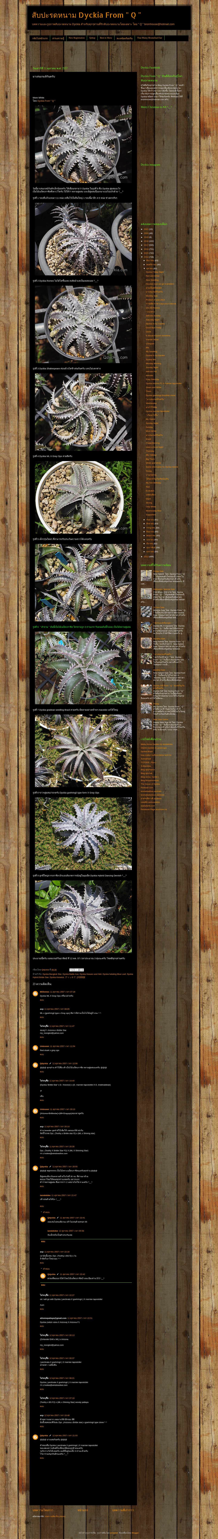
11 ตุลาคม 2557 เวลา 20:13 (62, 1109)
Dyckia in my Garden (155, 324)
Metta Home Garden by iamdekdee (157, 744)
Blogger (135, 1533)
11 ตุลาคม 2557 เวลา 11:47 (61, 1026)
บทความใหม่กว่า (43, 1510)
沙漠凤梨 (81, 977)
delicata (149, 375)
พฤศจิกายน (151, 264)
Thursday (150, 451)
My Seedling (151, 351)
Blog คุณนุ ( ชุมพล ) (150, 777)
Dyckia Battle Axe (71, 974)
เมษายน (150, 540)
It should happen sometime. (158, 336)
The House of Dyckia (150, 784)
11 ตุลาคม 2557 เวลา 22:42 (72, 1274)
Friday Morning (153, 443)
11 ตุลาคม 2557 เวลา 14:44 (61, 1081)
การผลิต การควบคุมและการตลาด (161, 304)
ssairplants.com (148, 806)
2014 (146, 257)
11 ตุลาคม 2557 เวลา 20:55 (65, 1166)
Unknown (44, 1046)
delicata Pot (151, 371)
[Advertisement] (85, 52)
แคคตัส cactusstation (150, 802)
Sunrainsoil (146, 759)
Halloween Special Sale (164, 589)
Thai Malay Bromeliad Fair (149, 38)
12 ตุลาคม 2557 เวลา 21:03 (65, 1435)
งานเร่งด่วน (151, 475)
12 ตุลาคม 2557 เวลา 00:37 (61, 1358)
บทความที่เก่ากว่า (123, 1510)
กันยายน (150, 520)
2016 (146, 249)
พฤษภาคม (151, 535)
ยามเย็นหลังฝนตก (154, 288)
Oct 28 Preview (153, 308)
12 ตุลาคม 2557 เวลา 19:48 (56, 1415)
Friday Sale (158, 571)
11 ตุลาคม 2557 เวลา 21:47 (64, 1195)
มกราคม (150, 551)
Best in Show (106, 38)
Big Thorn (150, 459)
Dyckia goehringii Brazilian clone (160, 395)
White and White (153, 463)
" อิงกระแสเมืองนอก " (162, 623)
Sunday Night (152, 367)
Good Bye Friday (153, 327)
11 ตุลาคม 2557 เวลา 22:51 (79, 1318)
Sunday (149, 427)
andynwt (114, 1533)
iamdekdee (45, 1195)
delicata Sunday (153, 316)
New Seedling (152, 280)
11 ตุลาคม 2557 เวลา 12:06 (65, 1063)
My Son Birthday (153, 483)
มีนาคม (150, 543)
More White (151, 431)
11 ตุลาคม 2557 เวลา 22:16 (56, 1252)
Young (149, 471)
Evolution (150, 491)
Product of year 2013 (155, 300)
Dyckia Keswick (57, 977)
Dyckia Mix (151, 359)
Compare (150, 344)
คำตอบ (46, 1212)
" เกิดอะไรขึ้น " (152, 415)
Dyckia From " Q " (46, 101)
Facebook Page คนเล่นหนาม (154, 809)
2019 (146, 237)
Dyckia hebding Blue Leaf (114, 974)
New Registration (77, 38)
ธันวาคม (150, 260)
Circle (148, 332)
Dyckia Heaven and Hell (90, 974)
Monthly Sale (152, 296)
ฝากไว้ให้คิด (151, 407)
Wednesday (151, 403)
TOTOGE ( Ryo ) (148, 762)
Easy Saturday (152, 379)
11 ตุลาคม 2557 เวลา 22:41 (72, 1218)
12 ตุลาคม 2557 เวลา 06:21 (61, 1378)
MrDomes (44, 992)
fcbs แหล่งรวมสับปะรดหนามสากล (156, 755)
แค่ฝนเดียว (151, 495)
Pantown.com (147, 788)
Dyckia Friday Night (155, 272)
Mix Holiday (151, 455)
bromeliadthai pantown (151, 791)
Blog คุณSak (146, 773)
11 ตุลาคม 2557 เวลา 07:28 (62, 992)
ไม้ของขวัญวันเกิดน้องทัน (157, 479)
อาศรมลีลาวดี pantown (151, 798)
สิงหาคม (150, 523)
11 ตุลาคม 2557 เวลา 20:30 (61, 1146)
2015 (146, 253)
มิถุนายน (150, 531)
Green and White (153, 387)
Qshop (92, 38)
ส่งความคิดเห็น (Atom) (55, 1516)
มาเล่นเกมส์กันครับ (154, 292)
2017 (146, 245)
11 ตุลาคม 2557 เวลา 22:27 (61, 1295)
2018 (146, 241)
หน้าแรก (83, 1510)
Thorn (148, 391)
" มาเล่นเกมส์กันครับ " (155, 399)
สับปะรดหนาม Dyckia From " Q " (86, 15)
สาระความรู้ (58, 38)
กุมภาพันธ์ (151, 547)
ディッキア (70, 977)
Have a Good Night (154, 447)
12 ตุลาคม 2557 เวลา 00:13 (61, 1335)
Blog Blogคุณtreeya (150, 780)
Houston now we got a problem (160, 284)
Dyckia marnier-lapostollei (157, 411)
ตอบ (42, 1000)
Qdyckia (44, 1063)
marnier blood (152, 339)
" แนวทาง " (151, 312)
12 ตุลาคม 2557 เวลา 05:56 (71, 1231)
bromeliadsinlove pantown (152, 795)
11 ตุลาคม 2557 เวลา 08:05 (56, 1009)
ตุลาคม (150, 268)
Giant (148, 499)
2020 (146, 233)
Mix (147, 347)
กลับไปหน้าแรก (40, 38)
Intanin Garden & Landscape (154, 748)
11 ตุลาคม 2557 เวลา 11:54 (62, 1046)
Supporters (151, 515)
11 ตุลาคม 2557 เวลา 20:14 (56, 1126)
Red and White (152, 276)
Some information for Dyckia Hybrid (162, 467)
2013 (146, 556)
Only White (151, 507)
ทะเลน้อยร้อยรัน (124, 38)
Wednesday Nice (153, 511)
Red (148, 487)
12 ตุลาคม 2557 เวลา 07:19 (61, 1398)
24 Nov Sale (158, 607)
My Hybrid (150, 419)
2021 (146, 229)
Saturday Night (152, 320)
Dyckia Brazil (147, 751)
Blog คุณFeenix (148, 770)
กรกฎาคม (151, 528)
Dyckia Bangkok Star (52, 974)
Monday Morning (153, 363)
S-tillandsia (146, 766)
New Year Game (160, 719)
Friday (156, 704)
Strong (149, 503)
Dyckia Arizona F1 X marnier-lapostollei (164, 383)
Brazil (148, 439)
